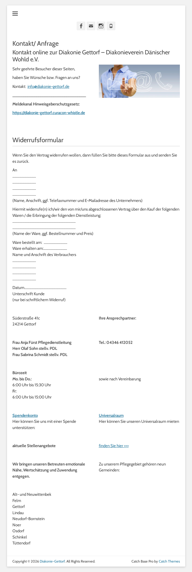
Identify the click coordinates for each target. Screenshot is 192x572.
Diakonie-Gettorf (52, 561)
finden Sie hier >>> (114, 445)
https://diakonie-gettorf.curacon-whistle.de (48, 112)
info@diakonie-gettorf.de (48, 86)
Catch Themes (169, 561)
